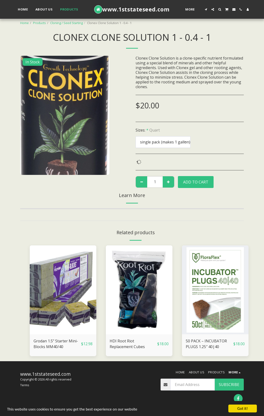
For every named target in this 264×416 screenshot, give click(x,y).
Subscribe (229, 384)
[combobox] (163, 142)
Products (39, 23)
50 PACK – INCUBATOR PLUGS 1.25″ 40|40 (206, 343)
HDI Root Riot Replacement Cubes (127, 343)
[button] (206, 9)
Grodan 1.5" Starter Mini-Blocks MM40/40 (56, 343)
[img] (63, 289)
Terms (24, 385)
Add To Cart (195, 182)
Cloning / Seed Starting (66, 23)
